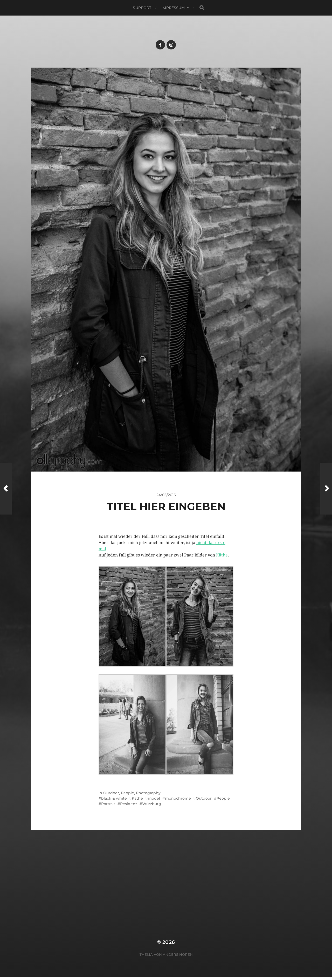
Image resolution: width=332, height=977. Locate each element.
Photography (148, 793)
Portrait (108, 803)
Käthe (222, 555)
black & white (114, 798)
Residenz (128, 803)
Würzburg (151, 803)
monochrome (178, 798)
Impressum (173, 7)
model (154, 798)
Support (142, 7)
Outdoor (111, 793)
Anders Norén (178, 954)
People (127, 793)
